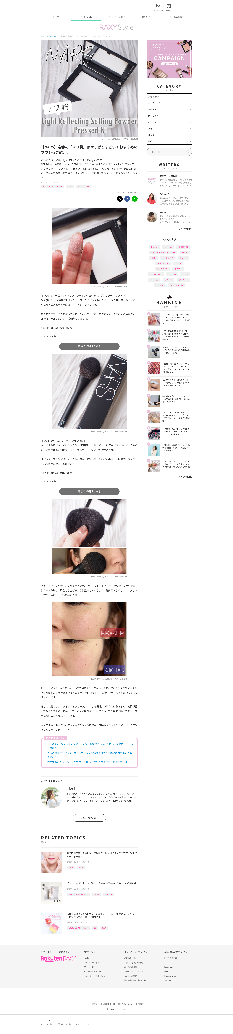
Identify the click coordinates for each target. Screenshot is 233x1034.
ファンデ (168, 279)
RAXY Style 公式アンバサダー (52, 186)
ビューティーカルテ (93, 971)
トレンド (183, 258)
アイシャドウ (167, 258)
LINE (166, 971)
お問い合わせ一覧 (63, 1024)
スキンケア (153, 96)
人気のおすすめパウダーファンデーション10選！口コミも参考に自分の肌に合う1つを (89, 755)
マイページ (89, 967)
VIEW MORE (185, 229)
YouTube (168, 980)
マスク (104, 928)
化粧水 (185, 274)
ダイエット (183, 279)
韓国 (94, 928)
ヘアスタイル (162, 268)
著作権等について (125, 1004)
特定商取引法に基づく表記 (136, 980)
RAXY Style (86, 17)
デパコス (154, 279)
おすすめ (168, 247)
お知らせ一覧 (130, 958)
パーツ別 (172, 274)
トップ (56, 17)
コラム (151, 134)
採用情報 (139, 1004)
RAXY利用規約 (130, 976)
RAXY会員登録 (170, 958)
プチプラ (178, 268)
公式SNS (145, 17)
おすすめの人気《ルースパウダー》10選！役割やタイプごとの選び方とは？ (88, 762)
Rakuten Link (170, 976)
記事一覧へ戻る (89, 818)
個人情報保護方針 (107, 1004)
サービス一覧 (46, 1024)
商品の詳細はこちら (89, 346)
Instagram (168, 967)
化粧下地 (96, 894)
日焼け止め (108, 894)
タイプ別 (159, 285)
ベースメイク (53, 182)
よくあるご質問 (177, 17)
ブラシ (70, 186)
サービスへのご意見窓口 (135, 971)
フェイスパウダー (84, 186)
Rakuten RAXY (54, 7)
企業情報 (93, 1004)
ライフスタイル (176, 285)
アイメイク (153, 109)
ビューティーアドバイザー (95, 976)
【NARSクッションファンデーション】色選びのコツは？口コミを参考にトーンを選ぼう (90, 746)
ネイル (151, 128)
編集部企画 (183, 247)
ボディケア (153, 115)
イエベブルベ (156, 274)
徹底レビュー (163, 263)
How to (70, 867)
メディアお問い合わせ (134, 962)
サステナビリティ (82, 1024)
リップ (80, 867)
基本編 (185, 252)
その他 (151, 141)
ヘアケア (152, 122)
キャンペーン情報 (116, 17)
